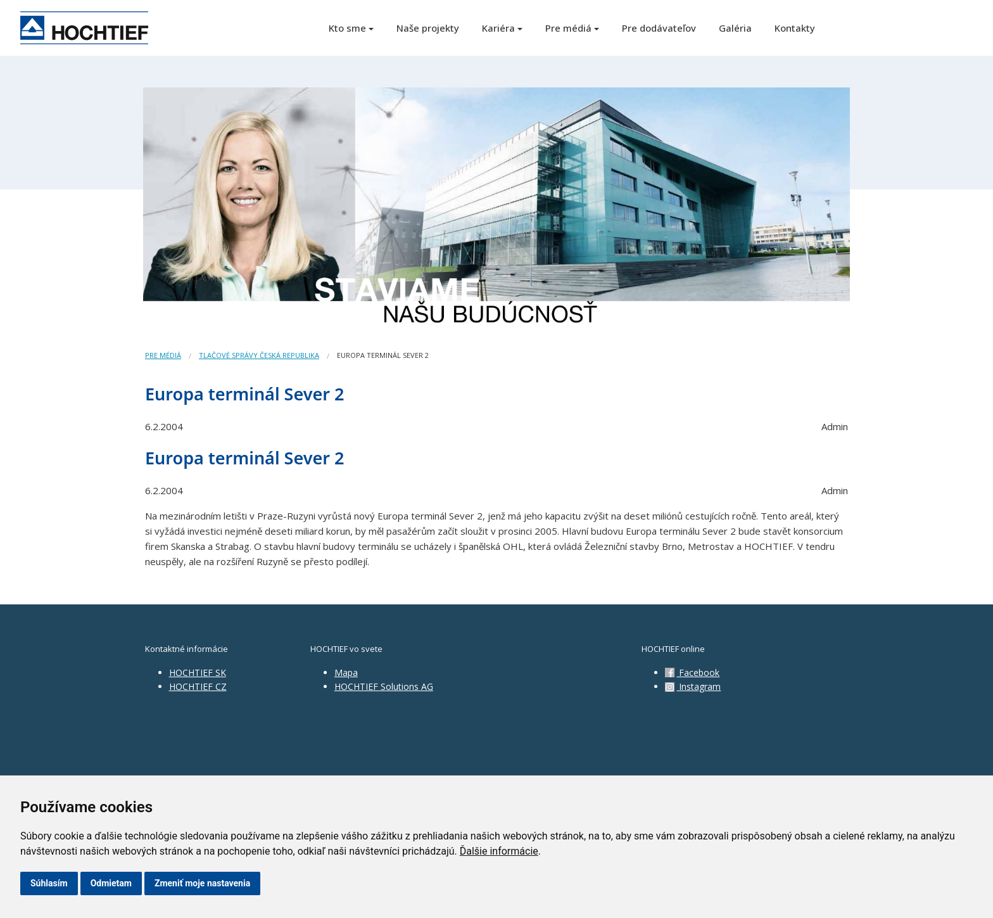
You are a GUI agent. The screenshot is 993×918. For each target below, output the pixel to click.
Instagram (693, 686)
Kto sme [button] (347, 28)
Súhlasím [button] (49, 883)
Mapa (346, 672)
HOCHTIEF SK (197, 672)
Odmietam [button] (111, 883)
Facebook (692, 672)
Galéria (735, 28)
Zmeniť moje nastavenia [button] (202, 883)
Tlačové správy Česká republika (259, 355)
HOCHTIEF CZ (198, 686)
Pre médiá (163, 355)
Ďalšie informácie (499, 851)
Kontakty (795, 28)
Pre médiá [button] (568, 28)
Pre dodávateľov (659, 28)
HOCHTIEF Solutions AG (383, 686)
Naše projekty (427, 28)
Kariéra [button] (498, 28)
